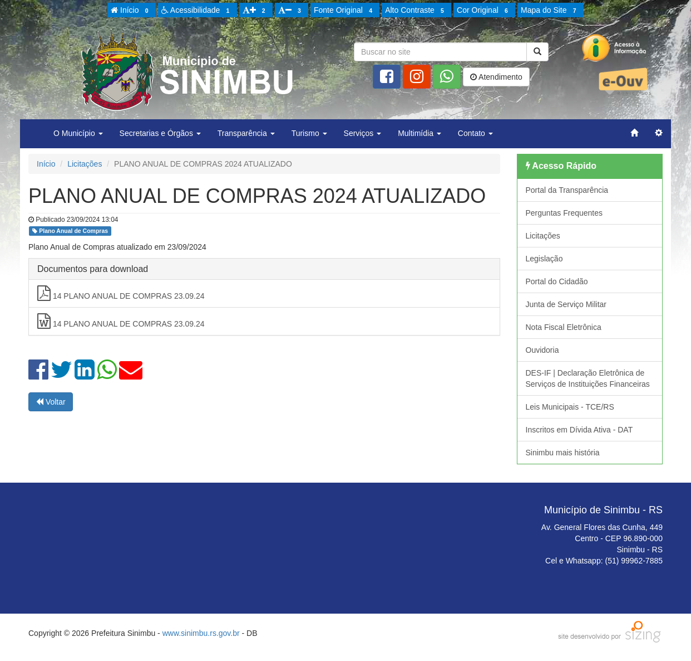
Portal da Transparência (567, 190)
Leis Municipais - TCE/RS (570, 406)
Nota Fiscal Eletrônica (563, 327)
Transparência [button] (246, 133)
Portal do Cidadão (557, 281)
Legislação (544, 258)
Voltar (51, 401)
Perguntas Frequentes (564, 212)
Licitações (84, 163)
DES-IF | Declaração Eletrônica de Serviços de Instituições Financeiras (588, 378)
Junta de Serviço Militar (566, 304)
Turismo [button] (309, 133)
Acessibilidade (197, 11)
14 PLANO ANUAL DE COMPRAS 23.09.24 (121, 293)
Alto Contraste (416, 11)
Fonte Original (345, 11)
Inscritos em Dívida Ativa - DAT (579, 429)
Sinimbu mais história (563, 452)
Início (131, 11)
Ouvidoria (542, 350)
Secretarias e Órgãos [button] (160, 133)
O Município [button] (78, 133)
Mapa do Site (550, 11)
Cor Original (484, 11)
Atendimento (496, 76)
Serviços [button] (363, 133)
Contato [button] (475, 133)
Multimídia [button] (419, 133)
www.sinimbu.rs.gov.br (201, 633)
